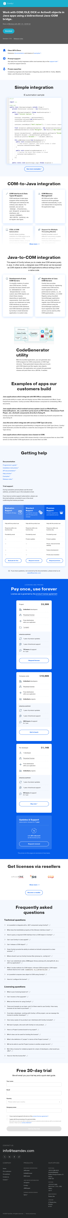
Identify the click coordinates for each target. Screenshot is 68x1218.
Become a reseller (34, 893)
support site (53, 61)
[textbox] (34, 1102)
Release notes (18, 39)
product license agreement (46, 594)
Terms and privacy (31, 1213)
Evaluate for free (13, 560)
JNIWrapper (27, 1188)
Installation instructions (10, 468)
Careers (5, 1180)
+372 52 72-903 (52, 1184)
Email (8, 1090)
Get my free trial (34, 1129)
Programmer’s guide (9, 465)
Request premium (54, 560)
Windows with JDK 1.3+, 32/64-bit (19, 24)
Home (4, 1168)
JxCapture (26, 1182)
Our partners (6, 1174)
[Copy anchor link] (56, 87)
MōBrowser (27, 1176)
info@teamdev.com (18, 1151)
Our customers (7, 1171)
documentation (19, 53)
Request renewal (34, 560)
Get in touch (34, 732)
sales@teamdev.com (34, 573)
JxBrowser (27, 1170)
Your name (10, 1081)
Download (8, 31)
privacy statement (26, 1123)
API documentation (9, 471)
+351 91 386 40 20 (53, 1170)
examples (37, 53)
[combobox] (34, 1102)
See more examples (34, 169)
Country (9, 1098)
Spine (25, 1195)
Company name (11, 1107)
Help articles (7, 474)
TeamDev (10, 1213)
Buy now (34, 804)
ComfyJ (26, 1185)
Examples (6, 476)
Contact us (6, 1177)
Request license (34, 660)
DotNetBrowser (28, 1173)
